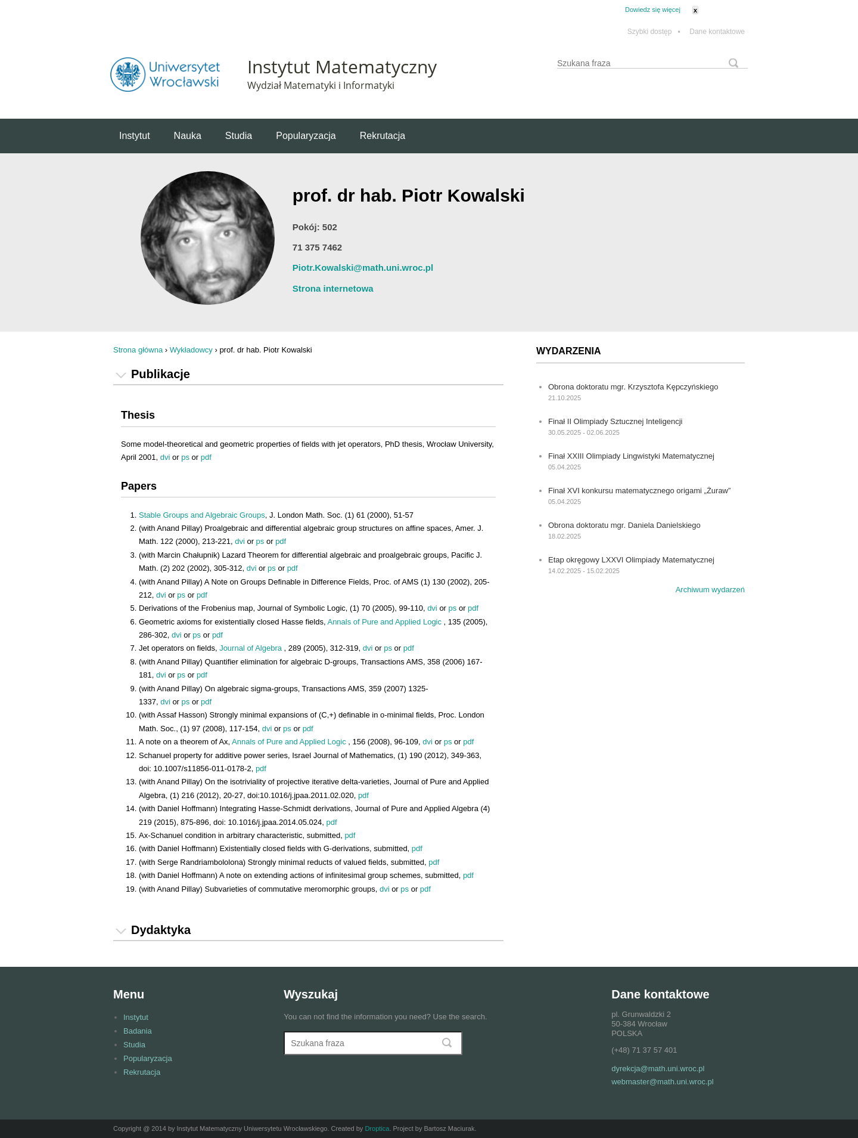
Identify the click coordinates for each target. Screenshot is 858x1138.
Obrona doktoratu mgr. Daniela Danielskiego (624, 525)
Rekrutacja (382, 136)
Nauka (187, 136)
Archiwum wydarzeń (710, 589)
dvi (165, 457)
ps (185, 457)
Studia (238, 136)
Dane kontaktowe (717, 32)
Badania (137, 1030)
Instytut (134, 136)
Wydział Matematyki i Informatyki (320, 85)
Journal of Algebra (251, 648)
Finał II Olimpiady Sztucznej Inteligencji (615, 421)
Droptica (377, 1128)
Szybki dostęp (653, 32)
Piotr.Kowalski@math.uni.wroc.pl (363, 267)
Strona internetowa (333, 288)
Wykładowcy (191, 349)
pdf (206, 457)
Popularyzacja (306, 136)
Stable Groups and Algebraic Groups (202, 515)
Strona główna (138, 349)
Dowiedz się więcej (652, 9)
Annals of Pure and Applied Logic (385, 621)
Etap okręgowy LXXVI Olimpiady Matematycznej (631, 559)
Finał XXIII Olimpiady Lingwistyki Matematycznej (631, 456)
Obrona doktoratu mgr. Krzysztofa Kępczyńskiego (633, 386)
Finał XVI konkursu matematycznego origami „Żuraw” (639, 490)
